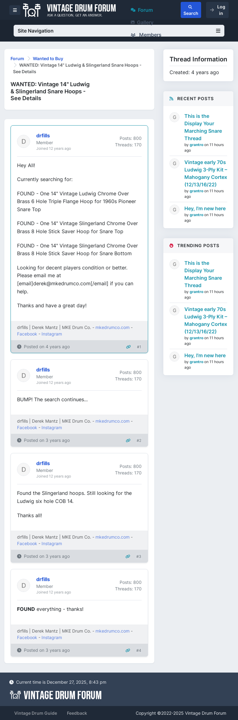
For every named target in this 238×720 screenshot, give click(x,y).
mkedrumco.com (112, 327)
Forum (142, 10)
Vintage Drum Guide (35, 713)
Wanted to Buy (48, 58)
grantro (197, 144)
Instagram (52, 333)
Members (146, 35)
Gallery (142, 22)
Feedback (77, 713)
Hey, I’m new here (205, 208)
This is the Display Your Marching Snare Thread (203, 127)
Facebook (27, 333)
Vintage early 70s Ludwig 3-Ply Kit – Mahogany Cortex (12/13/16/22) (205, 173)
